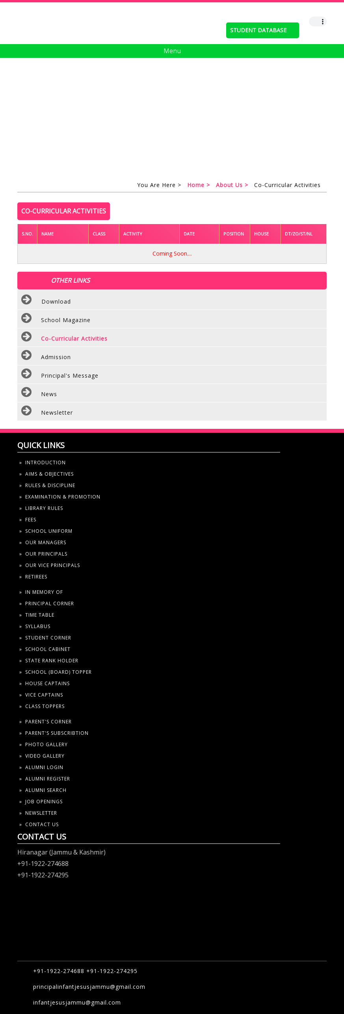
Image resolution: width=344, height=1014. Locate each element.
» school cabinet (45, 649)
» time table (36, 615)
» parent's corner (45, 721)
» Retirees (33, 576)
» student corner (45, 637)
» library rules (41, 508)
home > (198, 185)
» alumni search (43, 790)
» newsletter (38, 813)
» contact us (39, 824)
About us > (232, 185)
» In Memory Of (41, 592)
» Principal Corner (46, 603)
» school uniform (46, 531)
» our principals (43, 554)
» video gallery (42, 756)
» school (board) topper (55, 672)
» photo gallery (43, 744)
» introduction (42, 462)
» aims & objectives (46, 474)
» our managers (42, 542)
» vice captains (41, 694)
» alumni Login (41, 767)
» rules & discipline (47, 485)
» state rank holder (48, 660)
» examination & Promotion (59, 496)
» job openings (41, 801)
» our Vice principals (49, 565)
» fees (27, 519)
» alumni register (44, 778)
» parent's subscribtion (54, 733)
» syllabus (34, 626)
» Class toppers (42, 706)
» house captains (44, 683)
